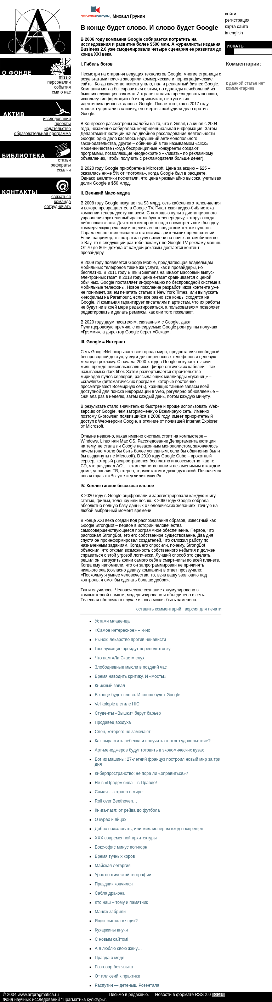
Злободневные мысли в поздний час (130, 667)
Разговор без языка (114, 966)
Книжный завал (110, 685)
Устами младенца (112, 621)
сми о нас (61, 92)
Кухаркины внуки (111, 930)
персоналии (59, 82)
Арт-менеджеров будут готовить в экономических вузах (149, 750)
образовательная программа (42, 133)
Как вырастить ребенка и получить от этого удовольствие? (152, 740)
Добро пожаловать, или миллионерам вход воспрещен (149, 828)
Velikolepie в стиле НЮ (117, 704)
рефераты (61, 165)
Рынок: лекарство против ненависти (130, 639)
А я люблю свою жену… (118, 948)
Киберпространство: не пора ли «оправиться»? (141, 773)
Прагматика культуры (84, 999)
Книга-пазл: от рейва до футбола (127, 810)
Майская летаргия (112, 865)
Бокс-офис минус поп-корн (121, 847)
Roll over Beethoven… (116, 801)
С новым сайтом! (111, 939)
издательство (57, 128)
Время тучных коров (115, 856)
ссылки (64, 170)
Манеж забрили (110, 911)
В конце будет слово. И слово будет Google (137, 694)
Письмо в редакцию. (129, 994)
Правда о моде (109, 957)
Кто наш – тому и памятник (121, 902)
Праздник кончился (113, 884)
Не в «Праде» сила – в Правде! (126, 782)
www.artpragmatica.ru (38, 994)
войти (230, 13)
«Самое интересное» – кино (122, 630)
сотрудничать (57, 206)
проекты (63, 123)
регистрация (237, 20)
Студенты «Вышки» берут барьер (128, 713)
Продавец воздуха (113, 722)
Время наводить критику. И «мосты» (130, 676)
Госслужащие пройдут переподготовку (132, 648)
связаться (61, 196)
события (62, 87)
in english (234, 32)
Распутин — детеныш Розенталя (127, 985)
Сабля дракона (109, 893)
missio (65, 77)
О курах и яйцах (110, 819)
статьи (64, 160)
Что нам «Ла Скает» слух (119, 657)
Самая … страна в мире (118, 791)
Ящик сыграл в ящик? (116, 920)
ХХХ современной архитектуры (126, 837)
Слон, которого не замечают (123, 731)
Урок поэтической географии (123, 874)
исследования (57, 118)
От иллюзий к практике (117, 976)
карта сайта (236, 26)
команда (62, 201)
